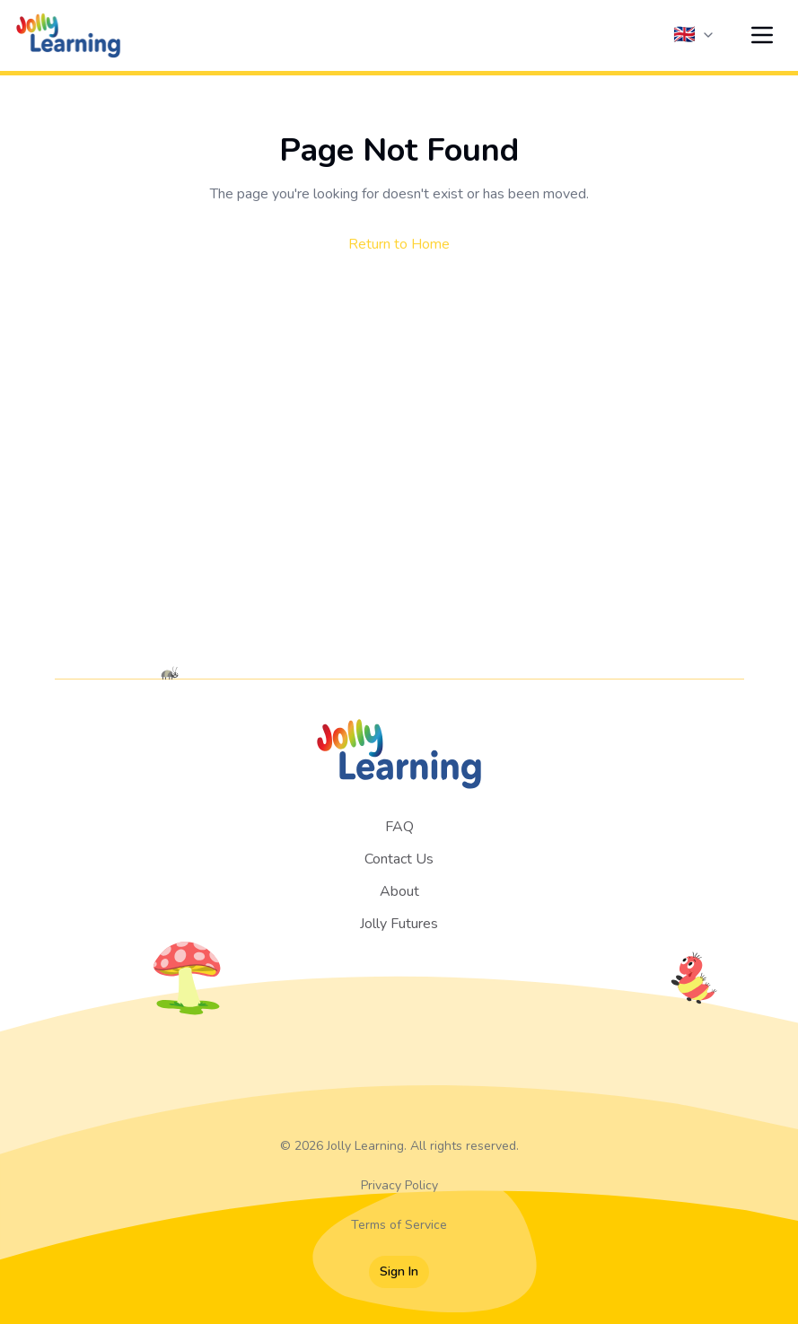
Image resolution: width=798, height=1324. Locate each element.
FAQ (399, 827)
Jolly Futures (399, 924)
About (399, 891)
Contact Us (399, 859)
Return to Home (399, 244)
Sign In (399, 1271)
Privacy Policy (399, 1185)
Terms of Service (399, 1224)
